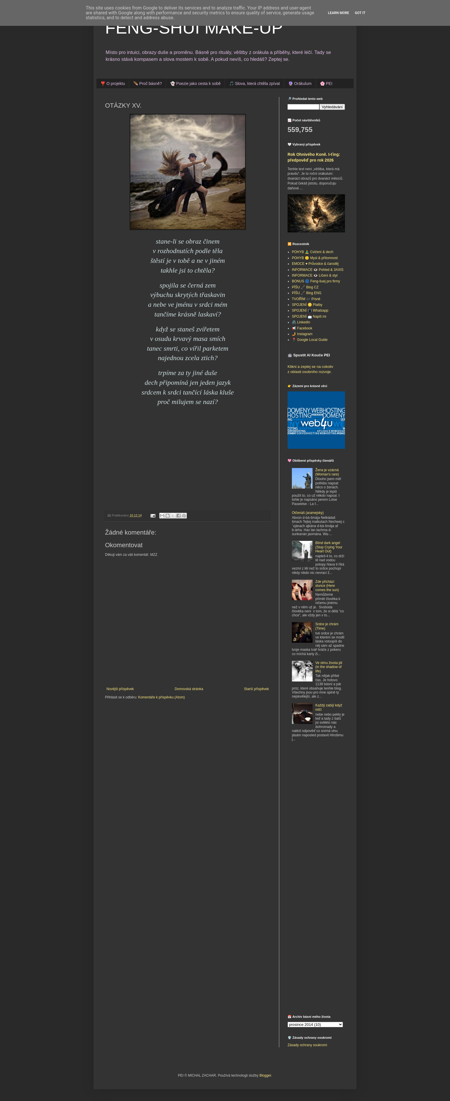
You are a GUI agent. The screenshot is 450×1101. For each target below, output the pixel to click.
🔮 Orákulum (300, 83)
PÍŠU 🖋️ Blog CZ (305, 287)
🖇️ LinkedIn (301, 322)
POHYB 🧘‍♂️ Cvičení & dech (312, 252)
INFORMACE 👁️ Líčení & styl (315, 275)
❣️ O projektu (112, 83)
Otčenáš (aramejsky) (308, 513)
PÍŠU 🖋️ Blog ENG (306, 293)
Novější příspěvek (120, 689)
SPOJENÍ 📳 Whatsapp (310, 310)
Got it (360, 13)
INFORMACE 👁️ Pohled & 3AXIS (318, 270)
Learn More (338, 13)
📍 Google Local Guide (309, 340)
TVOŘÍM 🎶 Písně (306, 299)
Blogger (265, 1075)
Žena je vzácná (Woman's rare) (327, 472)
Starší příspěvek (256, 689)
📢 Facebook (302, 328)
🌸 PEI (326, 83)
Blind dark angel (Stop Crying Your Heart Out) (328, 547)
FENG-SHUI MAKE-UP (194, 27)
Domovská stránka (189, 689)
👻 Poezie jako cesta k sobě (195, 83)
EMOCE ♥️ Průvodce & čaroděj (315, 264)
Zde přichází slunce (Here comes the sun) (327, 586)
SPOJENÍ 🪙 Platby (307, 305)
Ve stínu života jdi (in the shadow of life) (328, 667)
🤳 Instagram (302, 334)
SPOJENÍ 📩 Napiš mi (309, 316)
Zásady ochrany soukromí (307, 1045)
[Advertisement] (323, 788)
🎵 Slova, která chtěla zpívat (254, 83)
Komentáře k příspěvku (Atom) (161, 697)
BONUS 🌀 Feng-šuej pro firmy (316, 281)
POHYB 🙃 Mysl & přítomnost (315, 258)
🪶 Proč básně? (147, 83)
